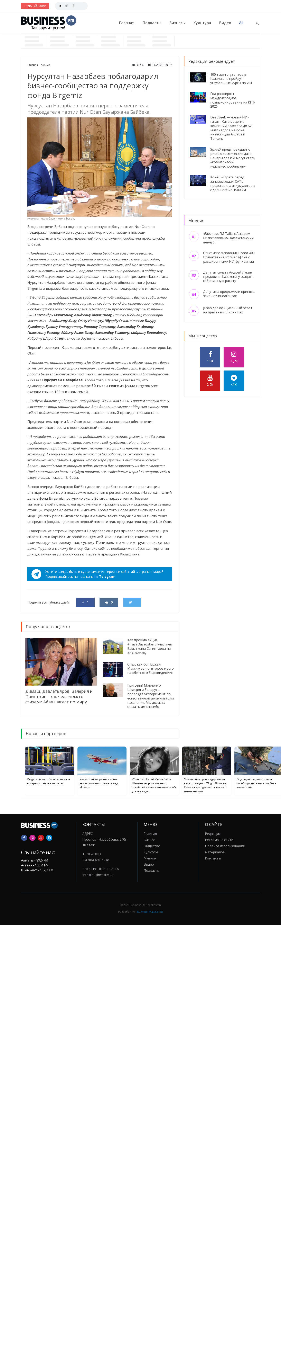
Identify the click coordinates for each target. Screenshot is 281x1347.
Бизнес (175, 22)
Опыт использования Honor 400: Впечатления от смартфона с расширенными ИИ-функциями (229, 257)
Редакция (213, 833)
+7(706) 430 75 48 (95, 860)
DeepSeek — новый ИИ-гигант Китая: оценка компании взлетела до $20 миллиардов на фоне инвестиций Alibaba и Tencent (231, 128)
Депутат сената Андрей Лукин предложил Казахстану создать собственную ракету (228, 276)
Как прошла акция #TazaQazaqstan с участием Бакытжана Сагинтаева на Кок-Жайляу (150, 646)
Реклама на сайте (219, 840)
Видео (225, 22)
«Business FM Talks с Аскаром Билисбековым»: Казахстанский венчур (228, 237)
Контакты (213, 858)
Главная (126, 22)
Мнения (150, 858)
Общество (152, 846)
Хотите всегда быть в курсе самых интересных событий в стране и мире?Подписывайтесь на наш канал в (97, 574)
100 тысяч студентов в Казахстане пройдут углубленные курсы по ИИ (231, 78)
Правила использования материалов (225, 849)
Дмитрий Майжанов (150, 911)
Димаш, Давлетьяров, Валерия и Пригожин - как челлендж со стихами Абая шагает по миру (59, 696)
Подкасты (151, 22)
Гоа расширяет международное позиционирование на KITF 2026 (232, 100)
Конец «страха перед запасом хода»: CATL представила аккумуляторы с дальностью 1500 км (232, 183)
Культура (202, 22)
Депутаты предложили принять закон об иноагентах (229, 293)
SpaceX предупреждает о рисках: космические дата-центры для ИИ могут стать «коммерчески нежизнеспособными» (232, 158)
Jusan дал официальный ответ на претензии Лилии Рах (227, 310)
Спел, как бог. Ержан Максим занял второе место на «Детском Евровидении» (150, 668)
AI (241, 22)
